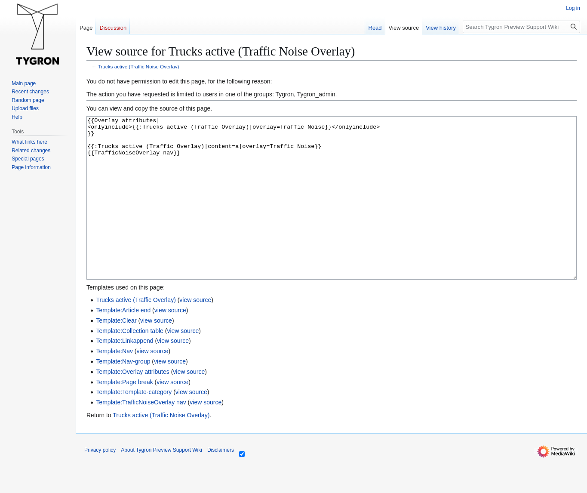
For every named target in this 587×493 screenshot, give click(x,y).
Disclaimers (220, 482)
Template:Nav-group (123, 393)
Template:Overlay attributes (132, 404)
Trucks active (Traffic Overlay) (135, 332)
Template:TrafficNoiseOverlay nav (141, 434)
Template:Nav (114, 383)
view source (195, 332)
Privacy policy (100, 482)
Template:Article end (123, 342)
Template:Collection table (129, 363)
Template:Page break (124, 414)
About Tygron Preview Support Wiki (161, 482)
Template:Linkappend (124, 373)
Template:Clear (116, 352)
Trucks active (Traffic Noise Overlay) (138, 66)
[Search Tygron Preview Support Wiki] (521, 27)
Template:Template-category (134, 424)
